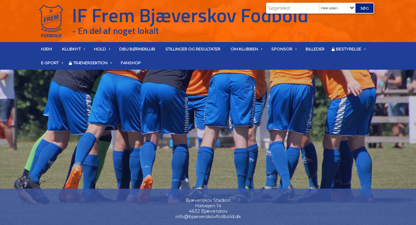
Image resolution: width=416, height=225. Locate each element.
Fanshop (131, 62)
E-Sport (51, 62)
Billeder (315, 49)
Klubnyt (73, 49)
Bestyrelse (350, 49)
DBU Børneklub (137, 49)
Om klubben (246, 49)
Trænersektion (91, 62)
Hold (101, 49)
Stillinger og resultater (192, 49)
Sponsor (283, 49)
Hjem (46, 49)
